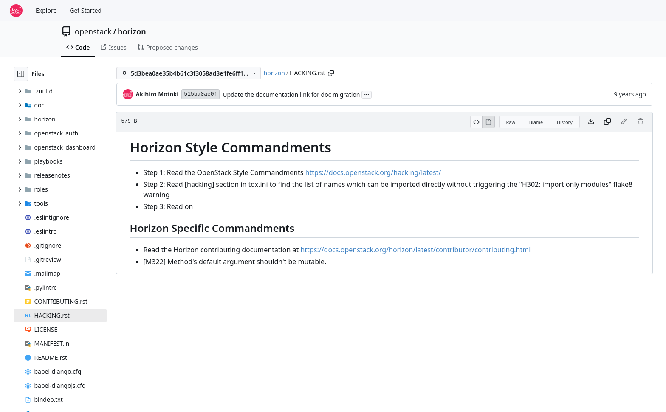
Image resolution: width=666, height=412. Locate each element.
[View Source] (476, 122)
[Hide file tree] (21, 74)
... (366, 94)
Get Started (86, 10)
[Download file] (591, 122)
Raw (511, 122)
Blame (536, 122)
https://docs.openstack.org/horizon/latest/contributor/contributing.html (415, 249)
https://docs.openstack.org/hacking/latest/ (373, 172)
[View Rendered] (488, 122)
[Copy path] (331, 73)
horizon (132, 31)
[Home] (16, 10)
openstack (93, 31)
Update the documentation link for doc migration (291, 94)
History (565, 122)
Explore (46, 10)
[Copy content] (607, 122)
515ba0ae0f (200, 94)
